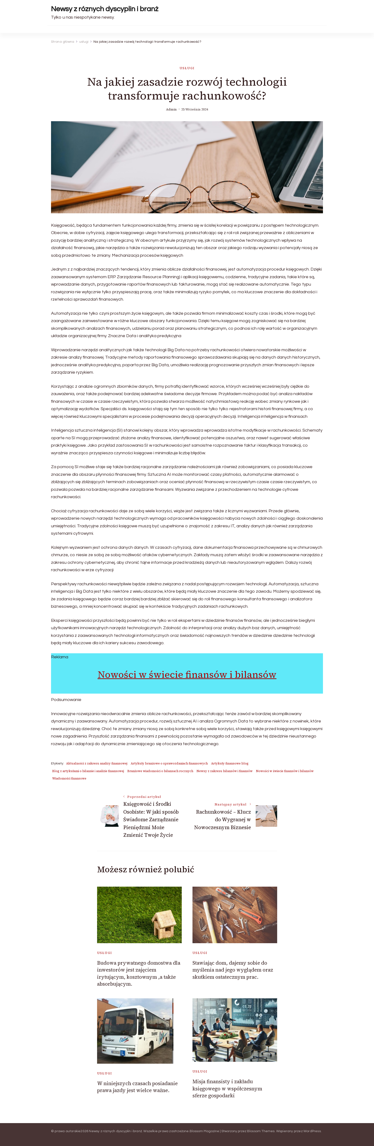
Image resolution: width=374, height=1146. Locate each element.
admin (171, 109)
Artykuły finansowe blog (230, 763)
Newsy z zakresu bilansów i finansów (225, 771)
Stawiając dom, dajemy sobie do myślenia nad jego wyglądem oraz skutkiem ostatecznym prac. (232, 969)
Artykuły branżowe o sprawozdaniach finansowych (169, 763)
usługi (187, 68)
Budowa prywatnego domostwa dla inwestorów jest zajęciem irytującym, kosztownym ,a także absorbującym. (138, 973)
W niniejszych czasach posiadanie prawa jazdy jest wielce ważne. (137, 1087)
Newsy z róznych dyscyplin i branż (104, 9)
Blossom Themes (261, 1131)
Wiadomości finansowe (69, 778)
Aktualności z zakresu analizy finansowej (96, 763)
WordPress (312, 1131)
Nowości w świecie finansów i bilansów (187, 674)
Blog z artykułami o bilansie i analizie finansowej (88, 771)
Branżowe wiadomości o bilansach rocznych (160, 771)
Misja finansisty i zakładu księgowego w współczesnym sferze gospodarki (227, 1088)
